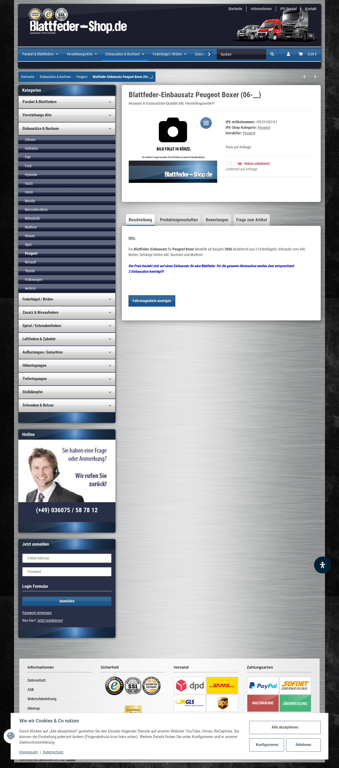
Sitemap (34, 708)
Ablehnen (303, 745)
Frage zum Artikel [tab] (251, 219)
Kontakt (310, 9)
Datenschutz (37, 680)
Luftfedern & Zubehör (39, 339)
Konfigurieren (267, 745)
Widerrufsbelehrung (42, 699)
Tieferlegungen (35, 378)
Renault (30, 262)
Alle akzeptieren (284, 727)
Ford (28, 166)
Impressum (28, 752)
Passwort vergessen (37, 613)
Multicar (31, 227)
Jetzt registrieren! (50, 620)
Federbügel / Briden (38, 299)
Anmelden (66, 601)
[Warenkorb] (307, 54)
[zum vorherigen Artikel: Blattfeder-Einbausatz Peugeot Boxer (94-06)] (304, 76)
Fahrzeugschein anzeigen (152, 301)
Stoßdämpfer (33, 392)
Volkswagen (34, 279)
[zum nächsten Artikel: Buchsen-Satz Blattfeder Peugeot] (315, 76)
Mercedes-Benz (36, 210)
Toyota (30, 271)
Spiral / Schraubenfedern (42, 325)
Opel (28, 244)
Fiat (27, 157)
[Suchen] (241, 54)
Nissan (30, 236)
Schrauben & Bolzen (38, 405)
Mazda (30, 201)
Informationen (261, 9)
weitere (30, 288)
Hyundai (31, 175)
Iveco (29, 192)
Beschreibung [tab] (140, 219)
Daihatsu (31, 148)
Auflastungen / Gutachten (43, 352)
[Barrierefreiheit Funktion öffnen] (322, 565)
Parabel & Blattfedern (39, 101)
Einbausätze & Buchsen (41, 128)
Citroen (30, 140)
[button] (288, 54)
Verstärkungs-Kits (37, 115)
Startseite (235, 9)
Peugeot (264, 127)
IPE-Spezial (288, 9)
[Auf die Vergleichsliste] (206, 123)
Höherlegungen (34, 365)
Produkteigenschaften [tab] (179, 219)
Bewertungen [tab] (217, 219)
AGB (31, 689)
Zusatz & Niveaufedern (40, 312)
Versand (70, 759)
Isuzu (29, 183)
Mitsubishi (32, 218)
